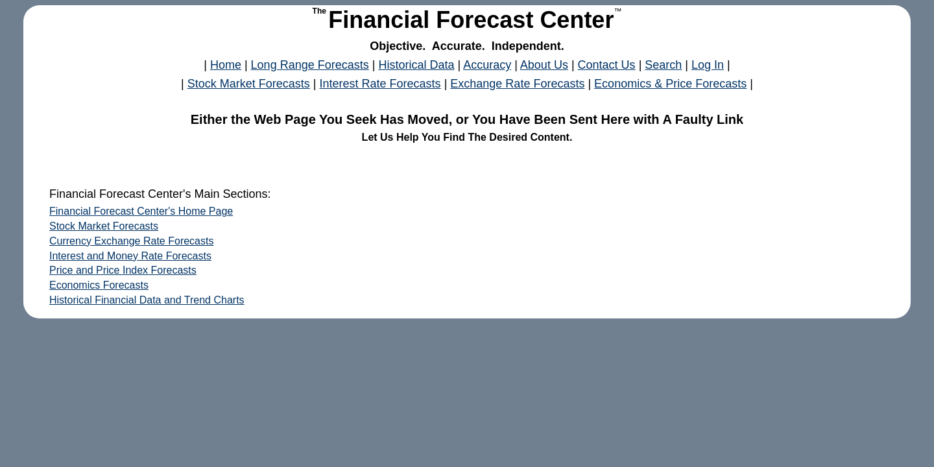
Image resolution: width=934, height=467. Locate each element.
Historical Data (416, 64)
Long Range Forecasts (310, 64)
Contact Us (607, 64)
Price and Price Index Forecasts (123, 270)
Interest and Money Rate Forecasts (130, 255)
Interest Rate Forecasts (380, 83)
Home (225, 64)
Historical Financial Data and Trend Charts (147, 299)
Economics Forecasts (99, 285)
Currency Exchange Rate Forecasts (131, 240)
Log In (707, 64)
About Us (544, 64)
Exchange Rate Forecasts (517, 83)
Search (663, 64)
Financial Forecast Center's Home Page (141, 211)
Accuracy (487, 64)
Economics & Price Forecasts (670, 83)
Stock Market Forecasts (248, 83)
